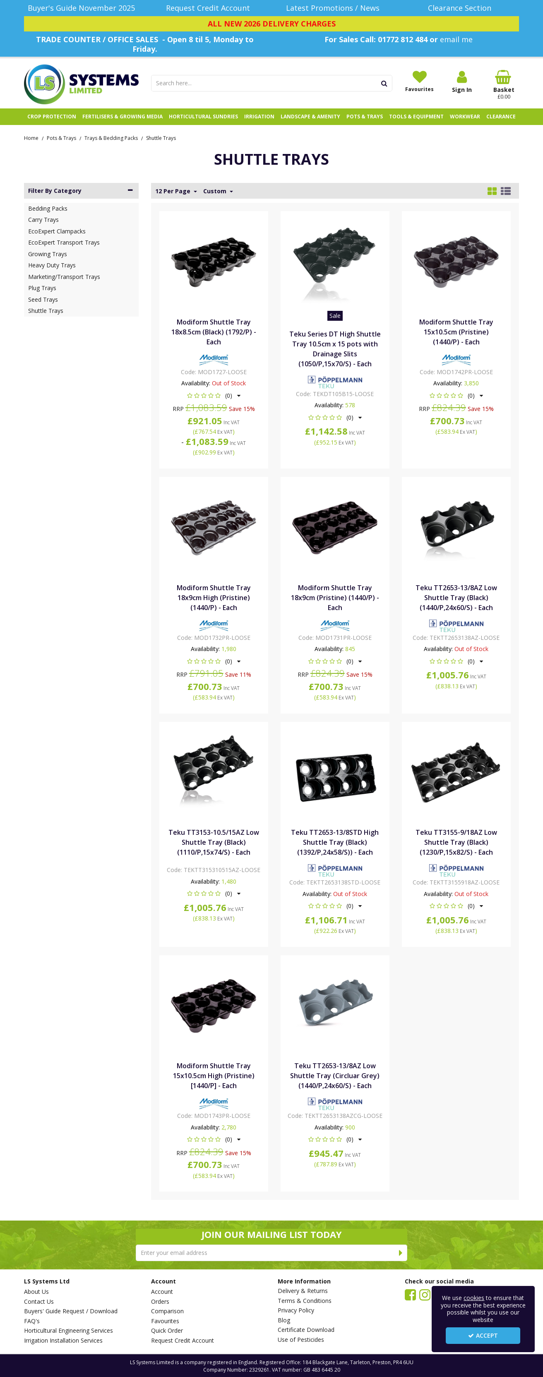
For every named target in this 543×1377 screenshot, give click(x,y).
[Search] (264, 83)
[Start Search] (384, 83)
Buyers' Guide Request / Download (71, 1311)
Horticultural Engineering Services (68, 1330)
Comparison (167, 1311)
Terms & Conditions (305, 1301)
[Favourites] (420, 81)
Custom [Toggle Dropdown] (215, 191)
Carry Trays (43, 219)
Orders (160, 1301)
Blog (284, 1320)
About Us (36, 1291)
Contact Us (39, 1301)
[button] (213, 395)
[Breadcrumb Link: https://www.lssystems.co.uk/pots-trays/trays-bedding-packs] (111, 137)
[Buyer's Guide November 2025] (81, 8)
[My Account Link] (462, 82)
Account (162, 1291)
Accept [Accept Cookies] (483, 1335)
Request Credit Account (182, 1340)
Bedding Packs (47, 208)
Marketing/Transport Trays (64, 277)
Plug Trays (42, 288)
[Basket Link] (504, 85)
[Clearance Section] (462, 8)
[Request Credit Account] (208, 8)
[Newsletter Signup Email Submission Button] (400, 1253)
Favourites (165, 1321)
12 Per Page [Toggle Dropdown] (173, 191)
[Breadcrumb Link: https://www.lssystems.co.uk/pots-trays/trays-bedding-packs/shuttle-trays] (161, 137)
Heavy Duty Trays (52, 265)
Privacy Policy (296, 1310)
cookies (474, 1298)
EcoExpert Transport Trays (64, 242)
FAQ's (32, 1321)
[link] (410, 1294)
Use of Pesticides (301, 1339)
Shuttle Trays (45, 311)
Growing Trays (47, 254)
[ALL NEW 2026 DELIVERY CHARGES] (271, 24)
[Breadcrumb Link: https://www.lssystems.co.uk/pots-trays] (61, 137)
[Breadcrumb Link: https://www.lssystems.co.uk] (31, 137)
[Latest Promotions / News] (335, 8)
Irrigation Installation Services (63, 1340)
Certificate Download (306, 1330)
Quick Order (167, 1330)
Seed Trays (43, 299)
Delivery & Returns (303, 1291)
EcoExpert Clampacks (57, 231)
